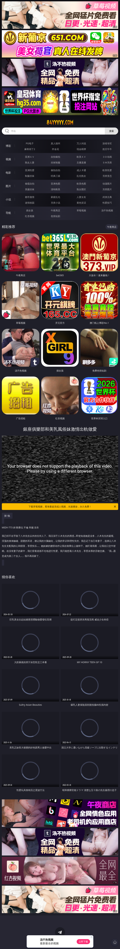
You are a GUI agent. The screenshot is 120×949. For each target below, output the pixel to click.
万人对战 (81, 143)
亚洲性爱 (29, 170)
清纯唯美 (55, 189)
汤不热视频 (107, 210)
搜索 (111, 131)
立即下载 (83, 941)
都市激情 (29, 197)
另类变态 (107, 175)
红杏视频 (29, 216)
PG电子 (30, 143)
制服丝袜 (29, 175)
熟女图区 (81, 189)
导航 (8, 213)
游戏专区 (107, 143)
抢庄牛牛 (107, 149)
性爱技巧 (107, 202)
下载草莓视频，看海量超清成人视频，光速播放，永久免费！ (72, 507)
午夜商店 (55, 210)
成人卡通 (81, 170)
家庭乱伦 (55, 197)
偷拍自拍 (55, 170)
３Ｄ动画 (107, 156)
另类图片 (107, 189)
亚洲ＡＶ (29, 156)
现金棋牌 (81, 149)
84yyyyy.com (59, 122)
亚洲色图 (55, 183)
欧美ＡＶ (81, 156)
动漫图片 (107, 183)
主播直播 (81, 162)
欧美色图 (81, 183)
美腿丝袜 (29, 189)
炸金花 (55, 149)
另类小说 (55, 202)
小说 (8, 199)
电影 (8, 172)
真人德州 (55, 143)
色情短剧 (55, 216)
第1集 (7, 515)
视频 (8, 159)
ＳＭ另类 (107, 162)
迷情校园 (29, 202)
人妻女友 (81, 197)
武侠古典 (107, 197)
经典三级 (55, 175)
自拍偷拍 (55, 156)
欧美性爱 (107, 170)
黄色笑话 (81, 202)
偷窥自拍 (29, 183)
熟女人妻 (29, 162)
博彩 (8, 146)
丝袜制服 (55, 162)
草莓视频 (81, 210)
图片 (8, 186)
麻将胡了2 (29, 149)
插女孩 (29, 210)
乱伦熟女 (81, 175)
